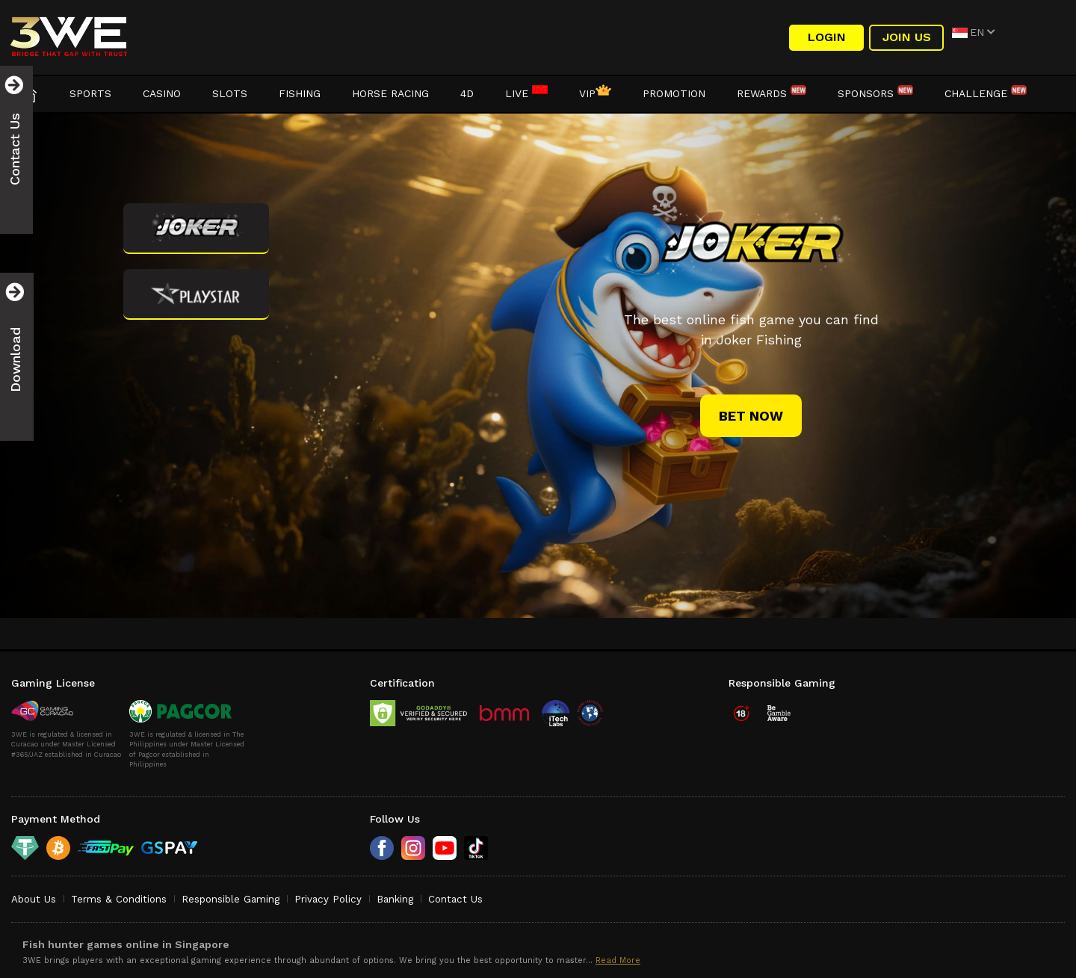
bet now (751, 416)
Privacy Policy (328, 899)
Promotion (674, 93)
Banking (395, 899)
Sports (90, 93)
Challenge (985, 93)
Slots (229, 93)
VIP (595, 93)
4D (467, 93)
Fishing (300, 93)
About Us (33, 899)
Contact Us (455, 899)
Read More (618, 960)
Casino (162, 93)
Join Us (906, 37)
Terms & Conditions (119, 899)
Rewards (771, 93)
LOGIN (827, 37)
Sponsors (875, 93)
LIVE (526, 93)
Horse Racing (390, 93)
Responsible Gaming (230, 899)
